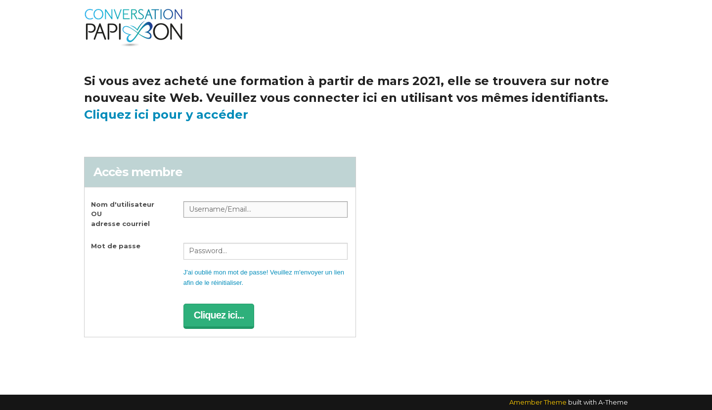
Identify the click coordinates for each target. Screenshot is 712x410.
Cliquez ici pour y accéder (166, 114)
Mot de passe (115, 246)
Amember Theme (538, 402)
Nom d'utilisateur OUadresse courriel (122, 214)
